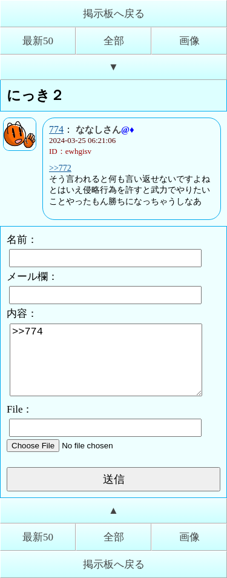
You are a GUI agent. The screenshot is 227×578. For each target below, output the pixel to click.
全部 (114, 41)
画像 (189, 41)
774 (56, 129)
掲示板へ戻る (114, 13)
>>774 (106, 360)
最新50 (37, 41)
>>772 (60, 168)
